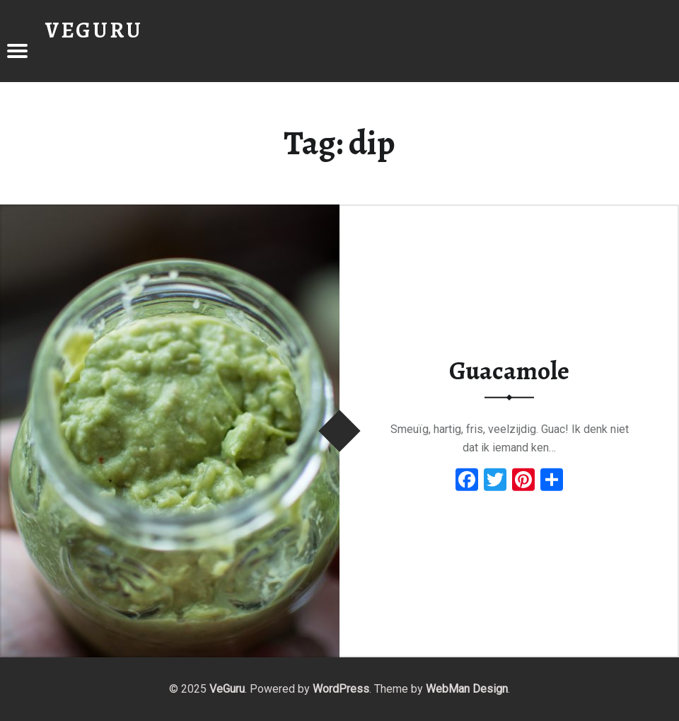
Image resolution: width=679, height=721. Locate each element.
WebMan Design (467, 689)
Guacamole (509, 371)
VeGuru (227, 689)
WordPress (341, 689)
